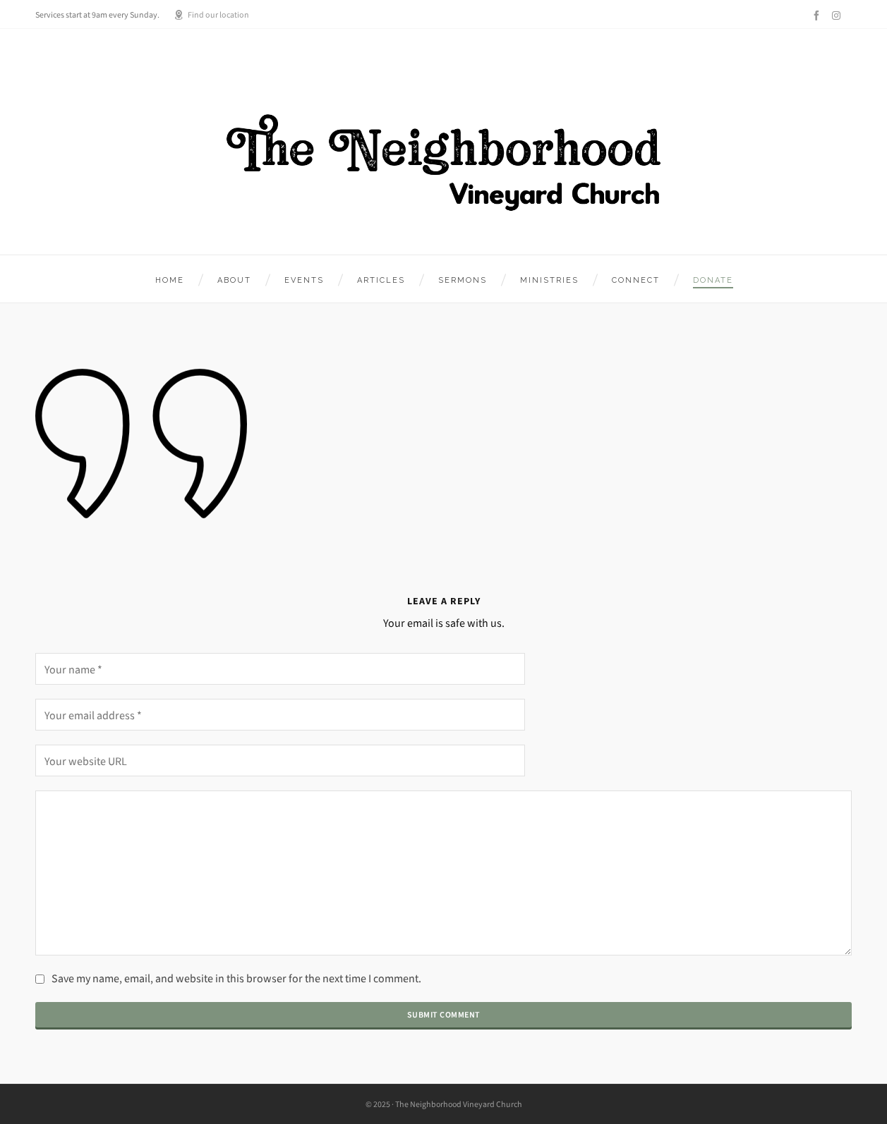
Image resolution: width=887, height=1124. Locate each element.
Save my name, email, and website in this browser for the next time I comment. (236, 978)
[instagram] (838, 15)
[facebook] (818, 15)
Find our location (211, 14)
